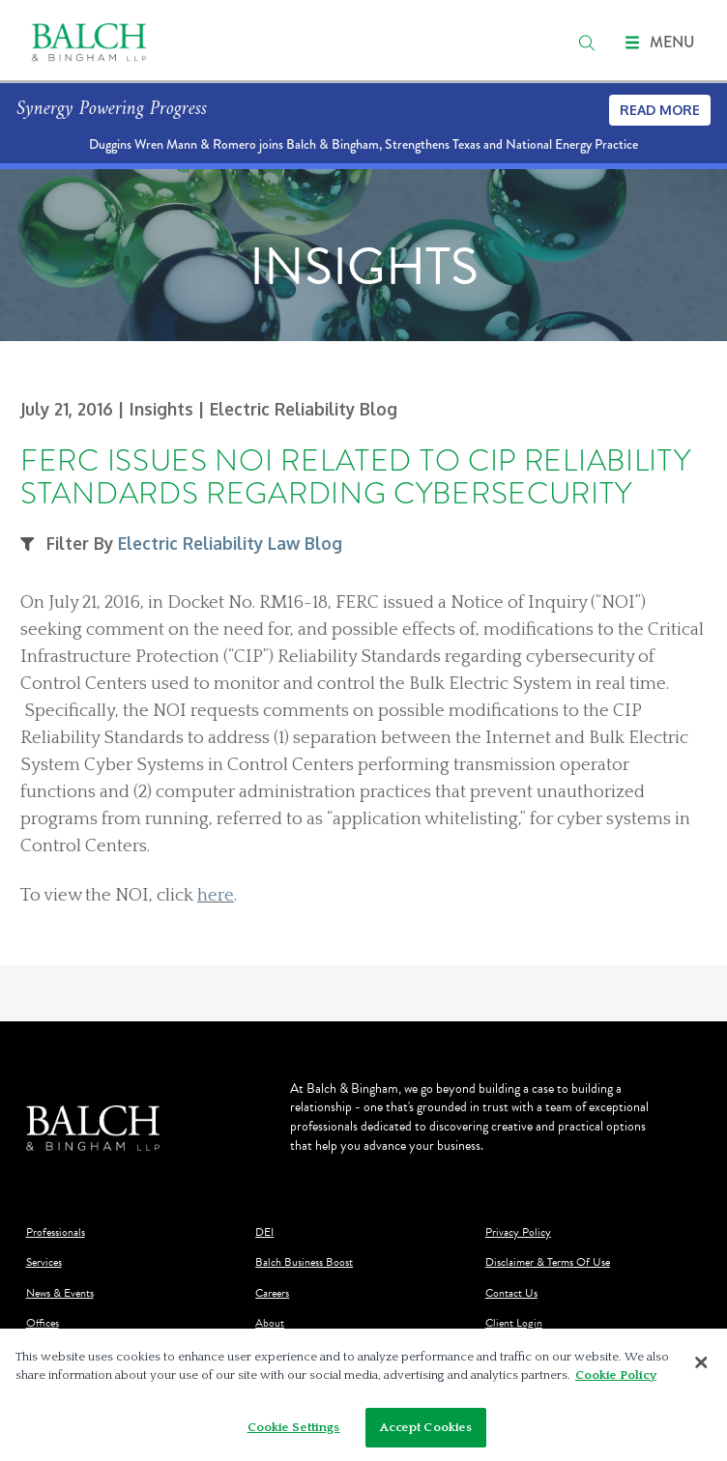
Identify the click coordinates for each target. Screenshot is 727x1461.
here (215, 895)
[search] (586, 42)
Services (44, 1262)
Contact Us (511, 1293)
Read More (660, 109)
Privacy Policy (518, 1232)
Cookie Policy (615, 1380)
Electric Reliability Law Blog (230, 543)
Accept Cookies (426, 1432)
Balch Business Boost (304, 1262)
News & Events (60, 1293)
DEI (264, 1232)
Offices (42, 1323)
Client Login (513, 1323)
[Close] (702, 1366)
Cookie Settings (293, 1432)
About (269, 1323)
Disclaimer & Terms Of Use (547, 1262)
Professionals (55, 1232)
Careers (272, 1293)
